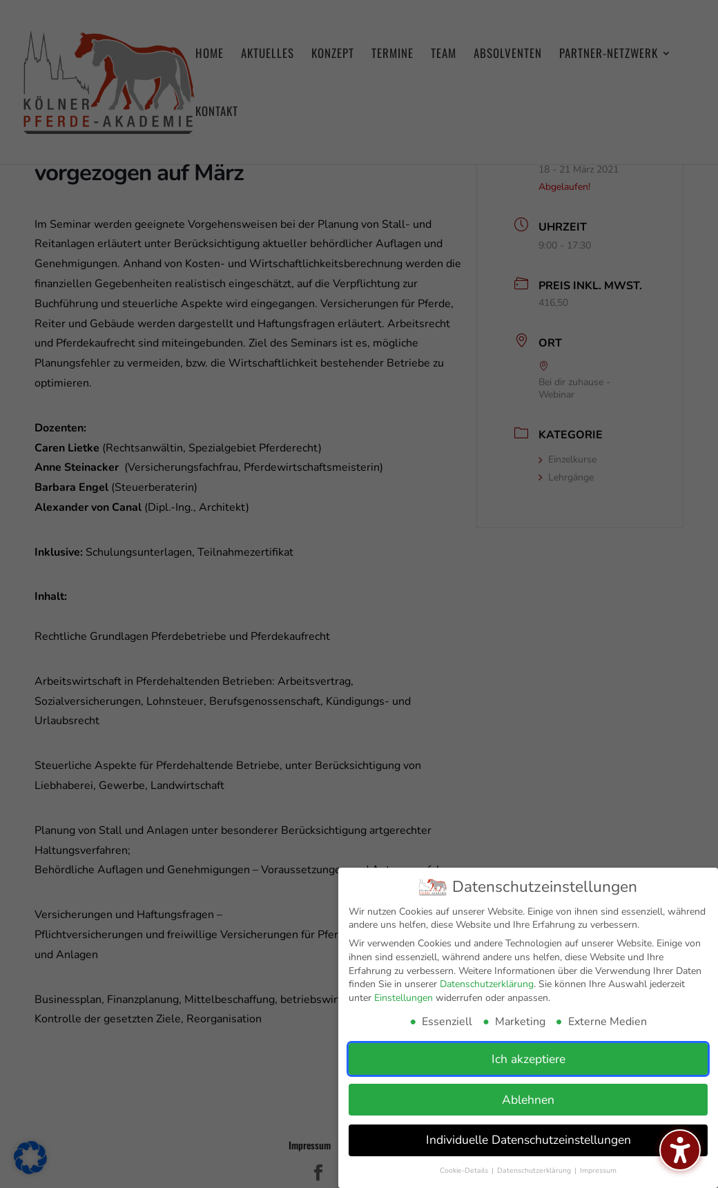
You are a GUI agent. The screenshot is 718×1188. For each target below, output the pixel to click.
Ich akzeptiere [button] (528, 1059)
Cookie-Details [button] (465, 1170)
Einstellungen (403, 997)
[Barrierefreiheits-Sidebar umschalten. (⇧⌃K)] (680, 1150)
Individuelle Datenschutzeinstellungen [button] (528, 1139)
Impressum (598, 1170)
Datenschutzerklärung (487, 984)
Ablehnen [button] (528, 1099)
